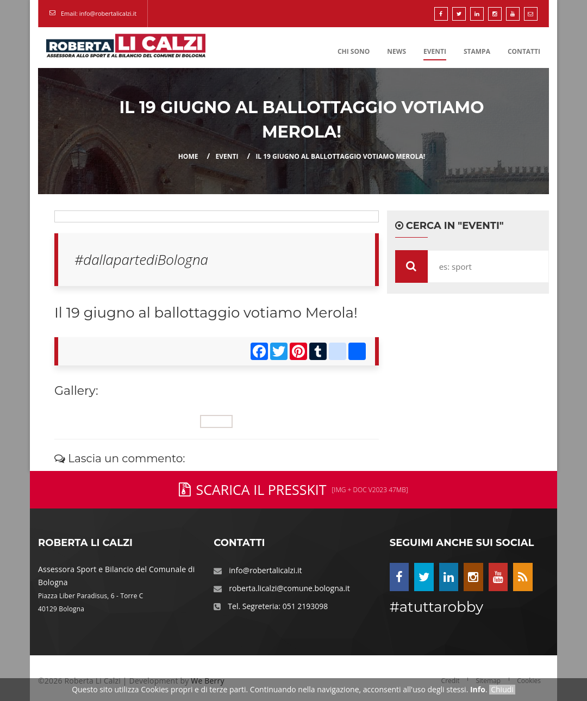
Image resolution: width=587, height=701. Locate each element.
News (396, 51)
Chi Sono (354, 51)
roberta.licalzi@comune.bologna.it (289, 588)
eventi (226, 156)
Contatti (524, 51)
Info (477, 689)
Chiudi (502, 689)
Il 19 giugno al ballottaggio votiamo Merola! (340, 156)
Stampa (477, 51)
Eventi (434, 51)
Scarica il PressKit (293, 489)
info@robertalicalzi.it (265, 570)
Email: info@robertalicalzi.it (98, 13)
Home (188, 156)
